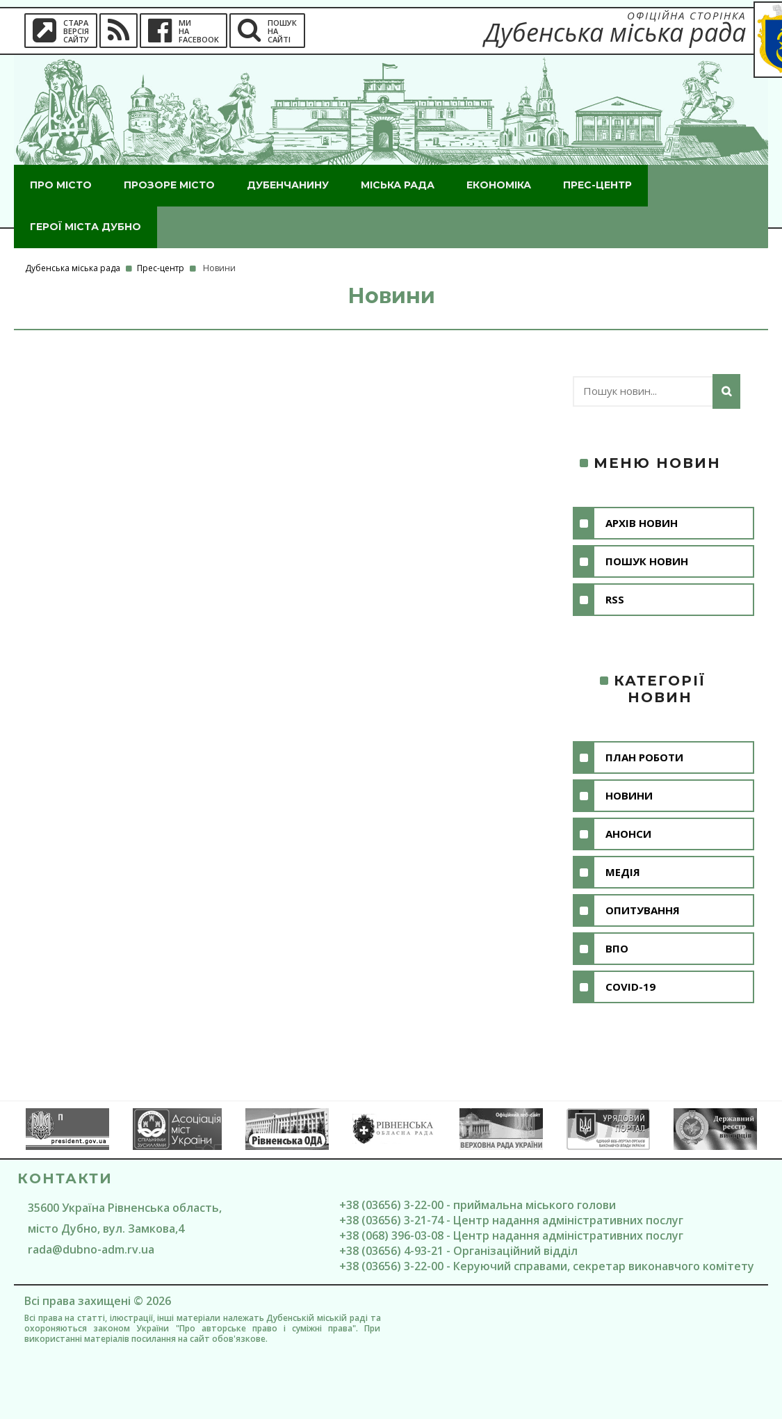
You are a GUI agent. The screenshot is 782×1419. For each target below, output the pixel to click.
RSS (614, 599)
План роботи (644, 757)
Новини (629, 795)
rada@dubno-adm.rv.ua (91, 1249)
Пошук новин (646, 561)
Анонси (628, 834)
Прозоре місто (169, 185)
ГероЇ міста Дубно (85, 226)
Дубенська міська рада (72, 268)
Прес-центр (597, 185)
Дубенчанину (288, 185)
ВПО (616, 948)
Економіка (498, 185)
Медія (622, 872)
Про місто (61, 185)
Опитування (642, 910)
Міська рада (397, 185)
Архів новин (641, 523)
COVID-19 (630, 987)
